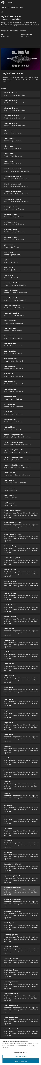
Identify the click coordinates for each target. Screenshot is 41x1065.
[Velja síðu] (13, 3)
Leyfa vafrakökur (21, 1061)
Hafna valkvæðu (20, 1056)
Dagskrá (14, 7)
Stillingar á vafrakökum (20, 1052)
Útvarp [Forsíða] (9, 3)
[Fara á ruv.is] (2, 2)
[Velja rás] (8, 7)
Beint (4, 7)
